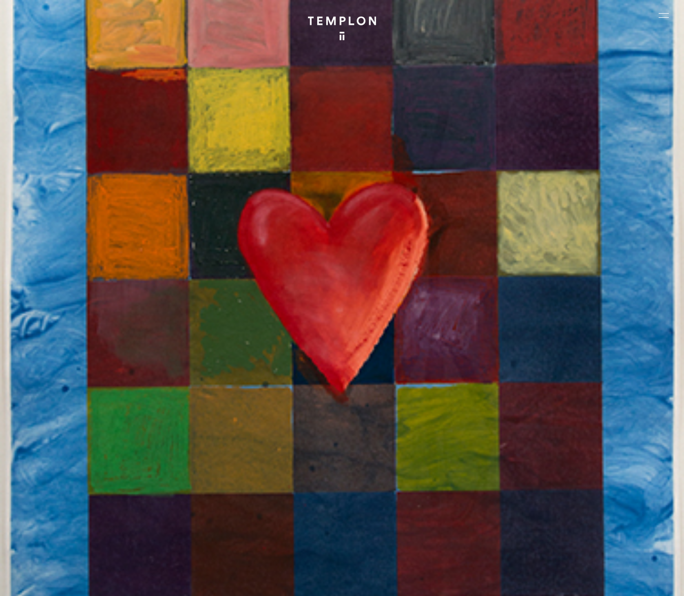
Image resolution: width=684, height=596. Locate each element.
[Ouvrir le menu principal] (664, 15)
